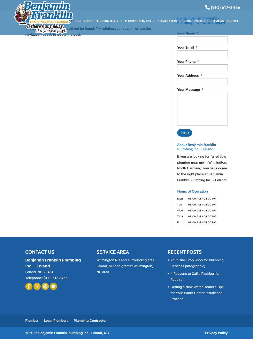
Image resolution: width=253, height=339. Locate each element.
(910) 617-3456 (222, 7)
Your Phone (188, 61)
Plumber (32, 320)
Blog (187, 21)
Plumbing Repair (106, 21)
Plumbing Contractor (90, 320)
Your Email (187, 47)
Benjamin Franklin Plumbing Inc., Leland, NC (73, 333)
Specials (200, 21)
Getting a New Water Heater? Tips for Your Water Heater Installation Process (197, 293)
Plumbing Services (138, 21)
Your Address (189, 75)
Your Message (190, 90)
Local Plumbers (56, 320)
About (88, 21)
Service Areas (167, 21)
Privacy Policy (216, 333)
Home (77, 21)
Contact (232, 21)
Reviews (218, 21)
